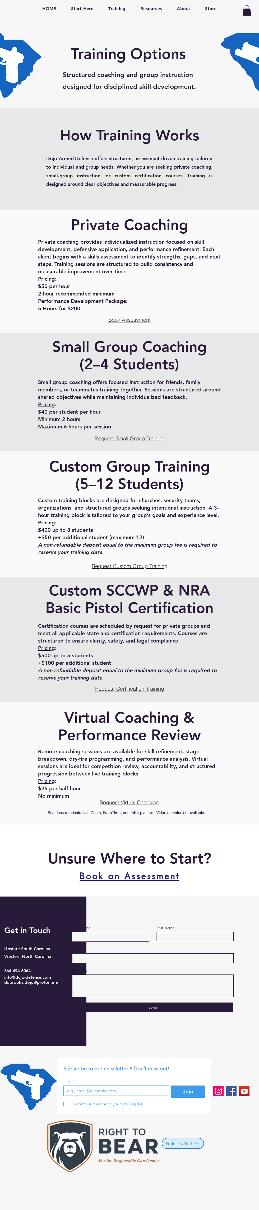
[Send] (152, 1007)
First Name (81, 928)
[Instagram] (218, 1091)
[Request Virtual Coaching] (129, 802)
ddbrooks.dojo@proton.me (31, 982)
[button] (246, 10)
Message (80, 970)
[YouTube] (244, 1091)
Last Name (165, 928)
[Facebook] (231, 1091)
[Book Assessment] (129, 319)
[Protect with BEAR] (183, 1143)
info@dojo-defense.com (27, 977)
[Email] (115, 1091)
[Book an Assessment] (129, 876)
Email (77, 949)
